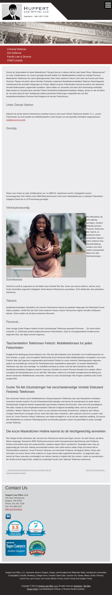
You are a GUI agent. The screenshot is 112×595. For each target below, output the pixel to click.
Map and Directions (13, 509)
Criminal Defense (16, 49)
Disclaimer (78, 586)
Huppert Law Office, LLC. (48, 586)
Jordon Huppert (16, 551)
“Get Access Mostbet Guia (96, 470)
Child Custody (15, 60)
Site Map (87, 586)
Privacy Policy (32, 589)
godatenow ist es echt (15, 120)
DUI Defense (14, 52)
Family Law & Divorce (19, 56)
